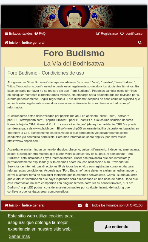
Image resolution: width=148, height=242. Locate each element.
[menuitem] (39, 34)
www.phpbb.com (44, 128)
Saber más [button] (19, 236)
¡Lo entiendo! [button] (117, 227)
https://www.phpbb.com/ (23, 141)
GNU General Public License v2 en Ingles (57, 124)
